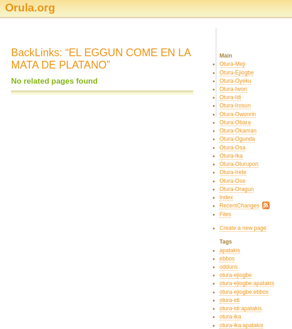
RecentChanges (239, 205)
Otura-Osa (232, 147)
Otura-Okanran (237, 130)
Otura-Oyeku (235, 81)
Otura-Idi (230, 97)
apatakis (229, 250)
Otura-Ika (231, 156)
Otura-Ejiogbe (236, 72)
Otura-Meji (232, 64)
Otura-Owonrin (237, 114)
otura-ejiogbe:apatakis (246, 283)
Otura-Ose (232, 181)
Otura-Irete (232, 172)
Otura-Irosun (234, 105)
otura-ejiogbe (235, 275)
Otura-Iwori (233, 89)
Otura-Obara (234, 122)
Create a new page (242, 228)
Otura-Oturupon (238, 164)
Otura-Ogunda (237, 139)
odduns (228, 267)
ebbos (226, 258)
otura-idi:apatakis (240, 308)
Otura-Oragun (236, 189)
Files (225, 214)
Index (226, 197)
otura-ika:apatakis (241, 325)
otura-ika (230, 316)
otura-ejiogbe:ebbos (243, 292)
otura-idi (229, 300)
